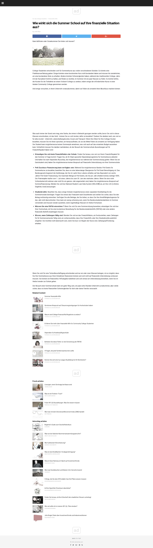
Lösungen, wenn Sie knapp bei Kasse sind (58, 384)
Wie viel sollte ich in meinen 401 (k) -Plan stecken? (61, 506)
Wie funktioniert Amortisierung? (55, 443)
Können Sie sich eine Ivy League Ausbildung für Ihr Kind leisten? (65, 360)
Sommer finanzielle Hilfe (53, 296)
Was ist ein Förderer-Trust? (53, 394)
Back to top (76, 538)
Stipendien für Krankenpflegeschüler (57, 333)
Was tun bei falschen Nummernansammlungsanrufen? (63, 434)
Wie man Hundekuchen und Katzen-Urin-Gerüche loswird (63, 470)
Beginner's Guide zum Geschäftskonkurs (58, 425)
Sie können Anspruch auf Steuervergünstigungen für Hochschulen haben (69, 305)
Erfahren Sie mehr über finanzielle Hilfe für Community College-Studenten (69, 323)
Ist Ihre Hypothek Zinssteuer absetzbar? (58, 488)
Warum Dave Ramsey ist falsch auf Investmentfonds (62, 461)
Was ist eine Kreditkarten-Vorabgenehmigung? (60, 452)
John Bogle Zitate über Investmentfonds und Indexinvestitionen (66, 515)
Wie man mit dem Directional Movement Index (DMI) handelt (64, 412)
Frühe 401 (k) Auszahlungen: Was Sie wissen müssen (62, 403)
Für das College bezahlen (40, 18)
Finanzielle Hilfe (52, 18)
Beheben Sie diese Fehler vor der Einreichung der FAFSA (63, 342)
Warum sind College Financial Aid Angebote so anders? (63, 314)
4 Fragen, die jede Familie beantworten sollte (59, 351)
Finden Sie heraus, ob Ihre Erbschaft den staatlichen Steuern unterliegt (68, 497)
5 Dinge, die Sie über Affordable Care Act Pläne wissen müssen (65, 479)
